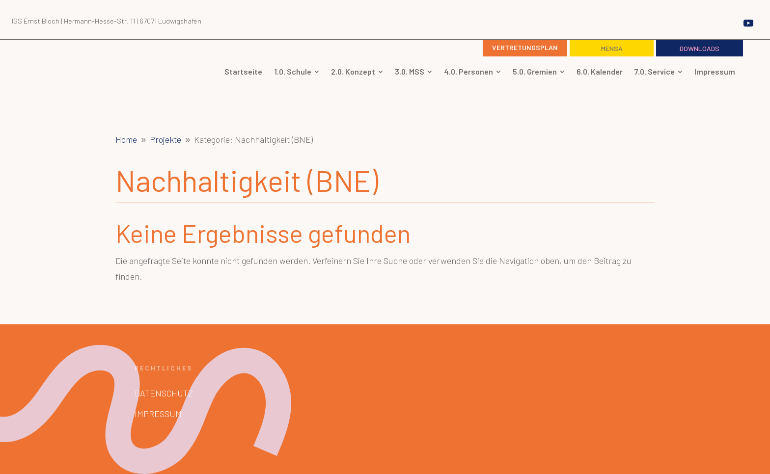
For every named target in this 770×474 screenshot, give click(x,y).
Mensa (612, 48)
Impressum (158, 413)
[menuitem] (243, 72)
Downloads (699, 48)
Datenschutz (164, 393)
